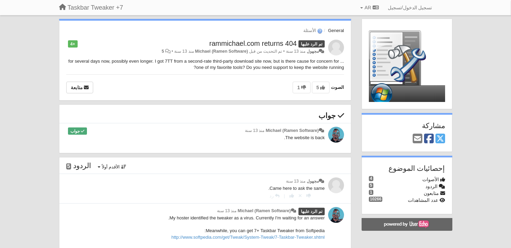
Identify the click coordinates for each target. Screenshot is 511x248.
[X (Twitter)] (440, 139)
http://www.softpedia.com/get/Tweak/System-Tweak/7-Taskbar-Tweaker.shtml (248, 237)
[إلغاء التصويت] (300, 195)
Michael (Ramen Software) (221, 51)
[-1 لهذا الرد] (308, 195)
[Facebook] (429, 139)
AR (369, 7)
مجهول (313, 51)
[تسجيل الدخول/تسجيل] (410, 7)
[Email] (417, 139)
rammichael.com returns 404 (253, 43)
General (336, 30)
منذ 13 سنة (255, 130)
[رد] (274, 195)
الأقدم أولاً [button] (112, 166)
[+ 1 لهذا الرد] (291, 195)
